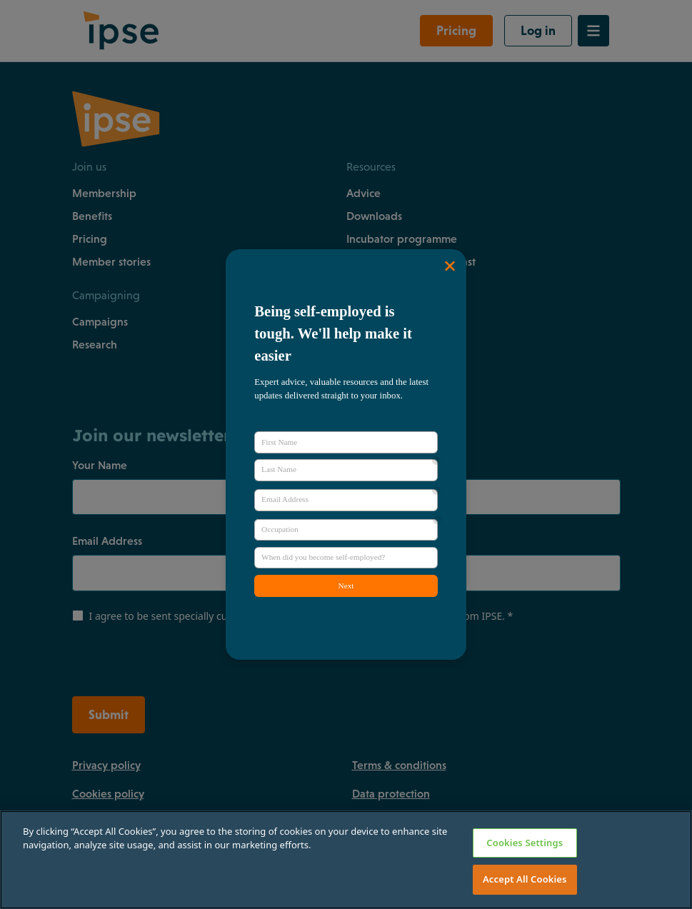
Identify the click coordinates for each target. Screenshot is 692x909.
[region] (346, 859)
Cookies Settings (524, 842)
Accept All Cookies (525, 879)
